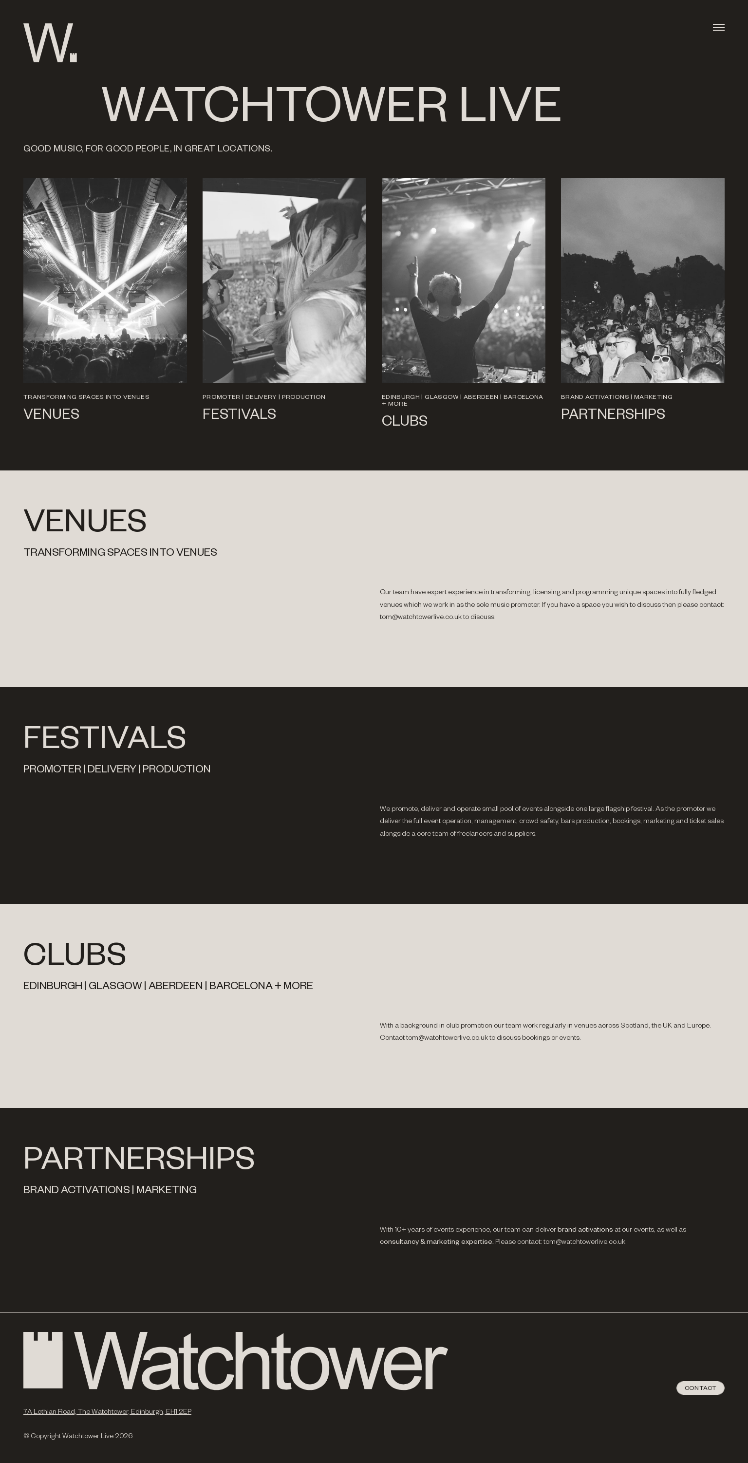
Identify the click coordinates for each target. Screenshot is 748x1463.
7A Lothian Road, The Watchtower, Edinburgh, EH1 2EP (107, 1413)
